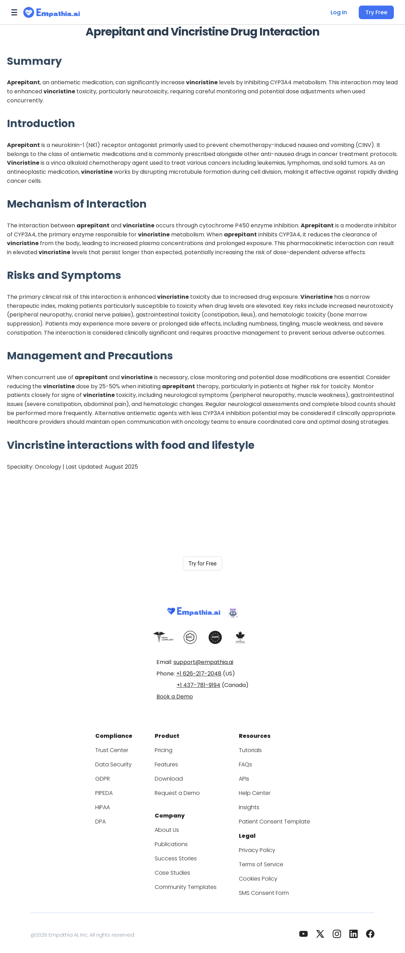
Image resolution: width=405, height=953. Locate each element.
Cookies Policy (255, 874)
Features (170, 762)
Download (172, 776)
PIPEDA (114, 791)
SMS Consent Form (260, 888)
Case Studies (176, 868)
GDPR (112, 776)
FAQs (243, 762)
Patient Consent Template (268, 819)
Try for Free (202, 563)
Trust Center (120, 748)
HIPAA (112, 805)
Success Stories (179, 854)
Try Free (377, 12)
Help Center (251, 791)
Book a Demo (174, 697)
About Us (171, 825)
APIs (242, 776)
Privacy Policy (253, 846)
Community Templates (187, 883)
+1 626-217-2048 (198, 674)
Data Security (121, 762)
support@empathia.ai (203, 662)
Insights (247, 805)
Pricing (168, 748)
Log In (341, 12)
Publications (174, 840)
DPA (110, 819)
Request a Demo (180, 791)
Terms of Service (257, 860)
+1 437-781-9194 (198, 685)
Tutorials (247, 748)
